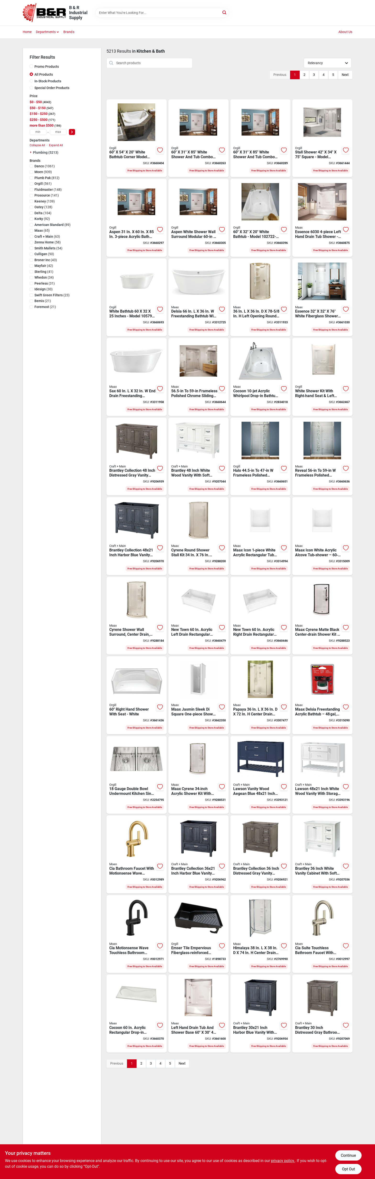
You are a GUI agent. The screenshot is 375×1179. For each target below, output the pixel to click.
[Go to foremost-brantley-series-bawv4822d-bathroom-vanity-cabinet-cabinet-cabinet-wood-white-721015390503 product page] (198, 457)
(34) (44, 277)
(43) (45, 260)
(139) (44, 201)
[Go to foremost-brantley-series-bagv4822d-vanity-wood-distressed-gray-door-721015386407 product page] (136, 457)
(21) (42, 301)
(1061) (44, 166)
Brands (68, 32)
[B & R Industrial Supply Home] (44, 12)
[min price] (38, 132)
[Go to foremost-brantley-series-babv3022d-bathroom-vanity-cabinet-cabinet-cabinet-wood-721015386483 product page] (260, 1014)
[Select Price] (72, 132)
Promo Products (46, 66)
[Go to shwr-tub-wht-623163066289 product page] (198, 138)
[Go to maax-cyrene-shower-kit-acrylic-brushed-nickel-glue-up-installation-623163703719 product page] (198, 775)
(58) (47, 242)
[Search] (224, 12)
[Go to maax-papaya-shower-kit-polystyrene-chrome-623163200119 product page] (260, 695)
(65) (42, 230)
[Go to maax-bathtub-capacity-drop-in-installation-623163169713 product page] (136, 1014)
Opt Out (348, 1169)
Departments (46, 32)
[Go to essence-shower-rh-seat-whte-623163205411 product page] (136, 695)
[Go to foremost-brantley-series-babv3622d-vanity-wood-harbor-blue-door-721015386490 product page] (198, 854)
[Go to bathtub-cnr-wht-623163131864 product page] (136, 138)
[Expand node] (31, 152)
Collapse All (37, 145)
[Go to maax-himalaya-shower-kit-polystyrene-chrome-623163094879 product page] (260, 934)
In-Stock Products (47, 81)
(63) (47, 236)
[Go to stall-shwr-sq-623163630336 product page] (322, 138)
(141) (46, 195)
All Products (43, 74)
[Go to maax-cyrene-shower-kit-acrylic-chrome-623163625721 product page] (136, 616)
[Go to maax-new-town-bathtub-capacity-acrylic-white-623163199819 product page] (198, 616)
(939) (43, 172)
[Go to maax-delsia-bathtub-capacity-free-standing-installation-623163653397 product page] (322, 695)
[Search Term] (162, 12)
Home (27, 32)
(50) (44, 254)
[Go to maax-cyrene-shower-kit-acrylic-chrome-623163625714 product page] (198, 536)
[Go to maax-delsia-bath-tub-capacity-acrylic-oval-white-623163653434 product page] (198, 297)
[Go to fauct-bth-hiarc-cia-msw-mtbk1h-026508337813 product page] (136, 934)
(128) (43, 207)
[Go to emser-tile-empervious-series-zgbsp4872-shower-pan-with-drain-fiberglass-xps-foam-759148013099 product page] (198, 934)
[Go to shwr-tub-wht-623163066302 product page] (136, 218)
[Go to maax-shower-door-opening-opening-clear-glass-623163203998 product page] (198, 377)
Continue (348, 1155)
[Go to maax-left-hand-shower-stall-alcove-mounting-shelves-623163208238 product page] (198, 1014)
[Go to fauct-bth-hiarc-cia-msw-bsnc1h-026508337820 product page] (322, 934)
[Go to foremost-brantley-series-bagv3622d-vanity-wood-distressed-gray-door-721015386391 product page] (260, 854)
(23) (52, 295)
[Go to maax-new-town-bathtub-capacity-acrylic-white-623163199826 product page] (260, 616)
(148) (48, 189)
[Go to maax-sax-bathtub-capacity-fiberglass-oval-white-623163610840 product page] (136, 377)
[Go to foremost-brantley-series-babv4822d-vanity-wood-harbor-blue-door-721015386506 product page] (136, 536)
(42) (43, 266)
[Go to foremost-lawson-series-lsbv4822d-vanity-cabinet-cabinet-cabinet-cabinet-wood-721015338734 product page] (260, 775)
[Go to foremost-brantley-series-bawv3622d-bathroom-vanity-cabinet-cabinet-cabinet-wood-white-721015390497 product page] (322, 854)
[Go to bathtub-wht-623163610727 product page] (136, 297)
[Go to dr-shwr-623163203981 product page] (260, 457)
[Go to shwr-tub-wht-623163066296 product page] (260, 138)
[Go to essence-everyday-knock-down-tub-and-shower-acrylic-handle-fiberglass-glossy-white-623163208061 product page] (322, 218)
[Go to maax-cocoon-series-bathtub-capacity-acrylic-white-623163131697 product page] (260, 377)
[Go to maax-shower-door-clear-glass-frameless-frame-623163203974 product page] (322, 457)
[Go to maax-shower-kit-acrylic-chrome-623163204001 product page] (260, 297)
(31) (44, 283)
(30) (43, 289)
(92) (42, 219)
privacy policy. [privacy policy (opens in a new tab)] (283, 1160)
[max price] (58, 132)
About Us (345, 32)
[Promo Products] (31, 66)
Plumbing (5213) (45, 152)
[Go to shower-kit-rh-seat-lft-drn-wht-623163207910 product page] (322, 377)
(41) (43, 272)
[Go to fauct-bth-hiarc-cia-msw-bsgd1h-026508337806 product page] (136, 854)
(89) (52, 225)
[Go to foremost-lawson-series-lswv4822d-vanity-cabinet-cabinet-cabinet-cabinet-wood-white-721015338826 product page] (322, 775)
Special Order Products (51, 88)
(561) (43, 183)
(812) (47, 178)
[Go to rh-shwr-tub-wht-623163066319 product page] (198, 218)
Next (345, 75)
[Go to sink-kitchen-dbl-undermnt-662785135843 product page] (136, 775)
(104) (42, 213)
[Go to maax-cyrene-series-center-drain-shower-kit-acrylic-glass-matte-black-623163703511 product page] (322, 616)
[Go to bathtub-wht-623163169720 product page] (260, 218)
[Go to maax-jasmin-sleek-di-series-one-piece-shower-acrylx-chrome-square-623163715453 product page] (198, 695)
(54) (48, 248)
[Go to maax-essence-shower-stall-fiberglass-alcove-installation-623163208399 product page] (322, 297)
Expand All (56, 145)
